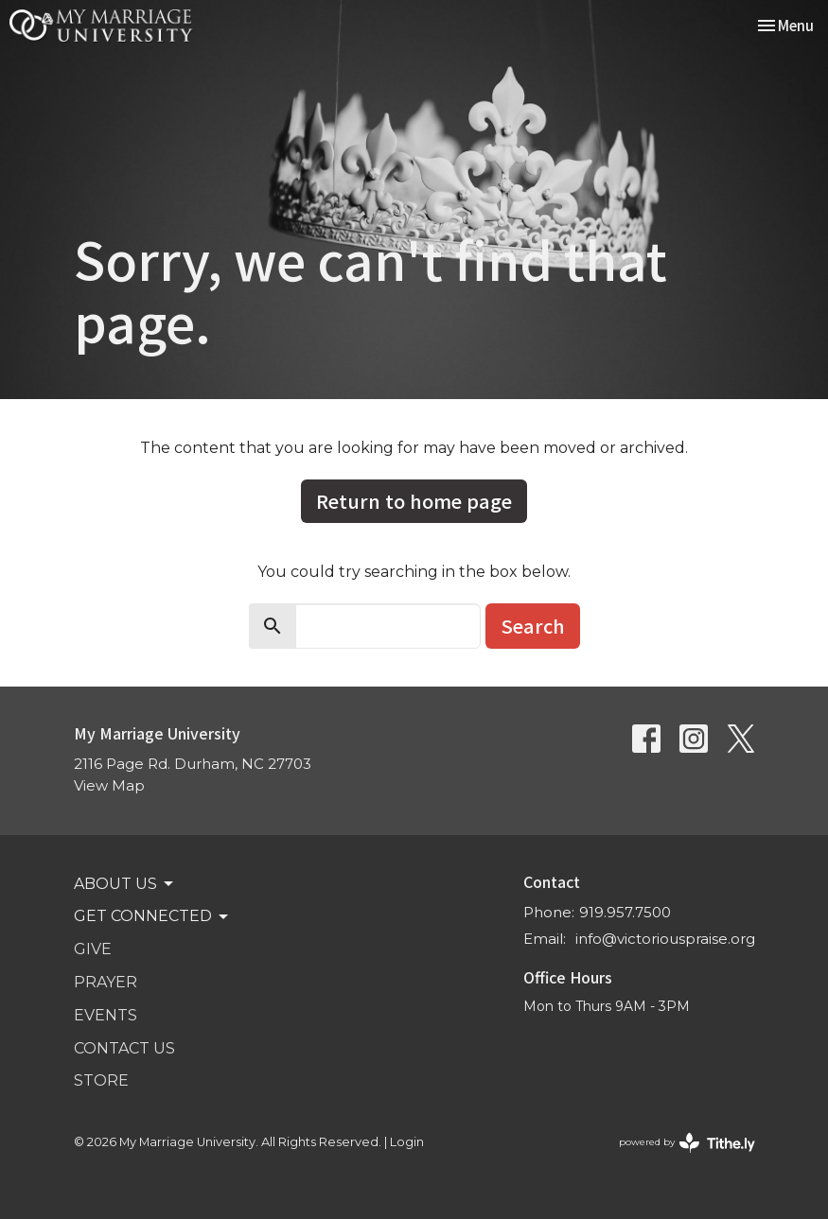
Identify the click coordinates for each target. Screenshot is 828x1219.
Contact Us (124, 1048)
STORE (101, 1080)
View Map (109, 785)
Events (105, 1015)
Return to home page (414, 500)
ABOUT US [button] (125, 884)
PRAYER (105, 982)
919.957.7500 (625, 912)
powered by (687, 1143)
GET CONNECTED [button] (152, 916)
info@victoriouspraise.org (665, 939)
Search (533, 625)
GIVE (93, 949)
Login (407, 1142)
